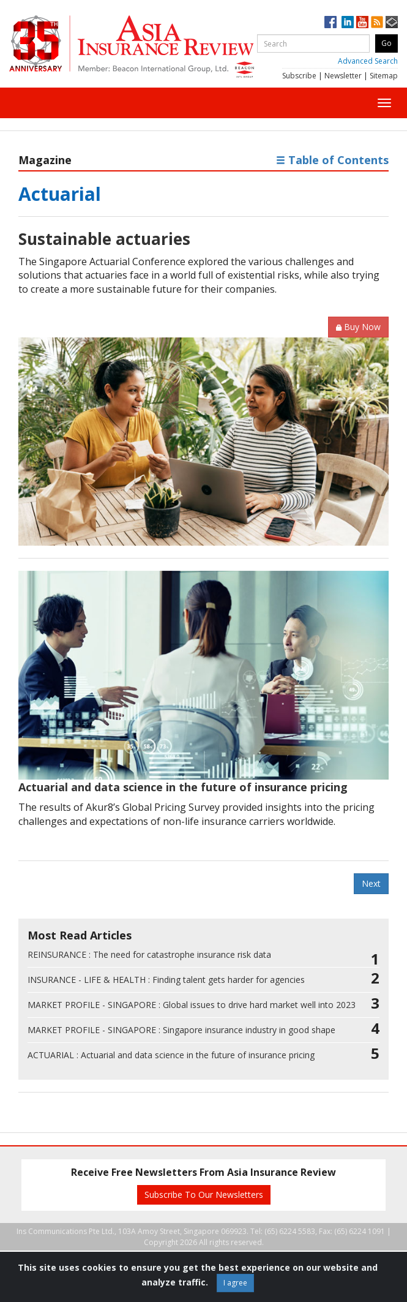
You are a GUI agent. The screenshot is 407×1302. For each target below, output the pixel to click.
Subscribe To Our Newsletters (203, 1194)
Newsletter (343, 75)
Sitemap (384, 75)
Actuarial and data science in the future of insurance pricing (183, 787)
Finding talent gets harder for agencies (166, 979)
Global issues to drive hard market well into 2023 (192, 1004)
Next (371, 883)
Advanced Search (368, 61)
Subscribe (299, 75)
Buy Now (358, 327)
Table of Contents (332, 159)
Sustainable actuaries (104, 239)
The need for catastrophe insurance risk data (149, 954)
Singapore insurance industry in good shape (181, 1030)
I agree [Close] (235, 1283)
